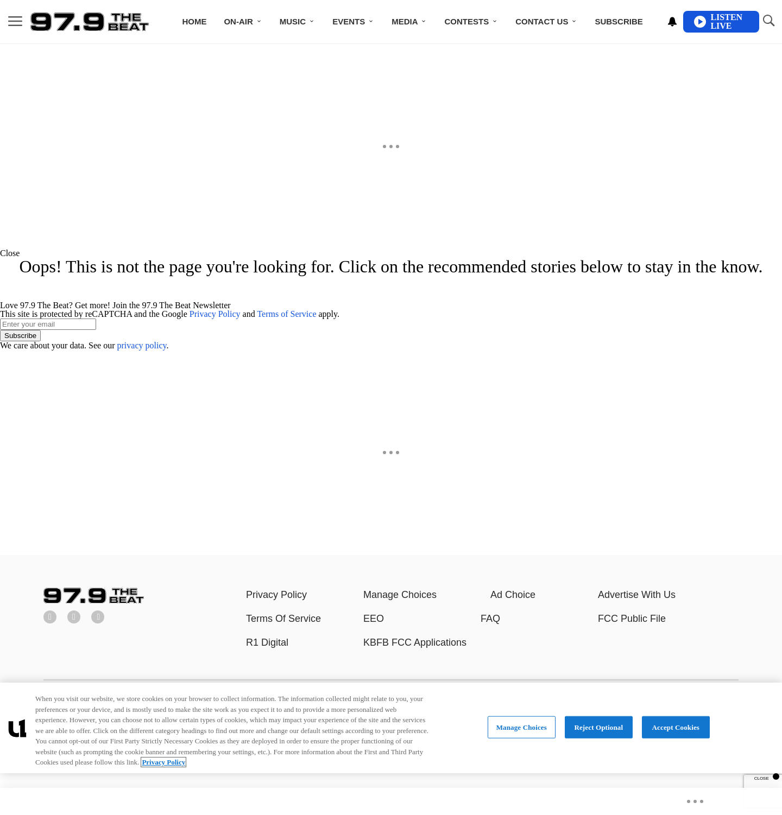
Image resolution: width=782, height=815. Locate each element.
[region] (391, 728)
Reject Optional (598, 727)
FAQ (490, 618)
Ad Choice (512, 594)
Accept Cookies (675, 727)
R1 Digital (267, 642)
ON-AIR (238, 21)
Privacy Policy (215, 314)
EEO (373, 618)
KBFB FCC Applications (414, 642)
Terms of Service (286, 314)
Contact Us (541, 21)
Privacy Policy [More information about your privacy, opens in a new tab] (163, 762)
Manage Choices (400, 594)
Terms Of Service (283, 618)
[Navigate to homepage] (89, 21)
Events (348, 21)
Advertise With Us (637, 594)
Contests (466, 21)
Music (293, 21)
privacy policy (142, 345)
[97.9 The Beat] (93, 600)
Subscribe (618, 21)
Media (405, 21)
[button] (391, 253)
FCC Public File (632, 618)
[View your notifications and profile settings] (672, 22)
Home (194, 21)
